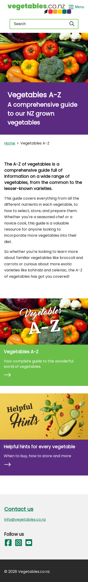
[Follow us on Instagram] (18, 543)
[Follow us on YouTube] (28, 543)
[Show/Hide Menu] (75, 6)
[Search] (72, 24)
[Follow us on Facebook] (8, 543)
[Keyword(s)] (38, 24)
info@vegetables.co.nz (25, 519)
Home (9, 143)
